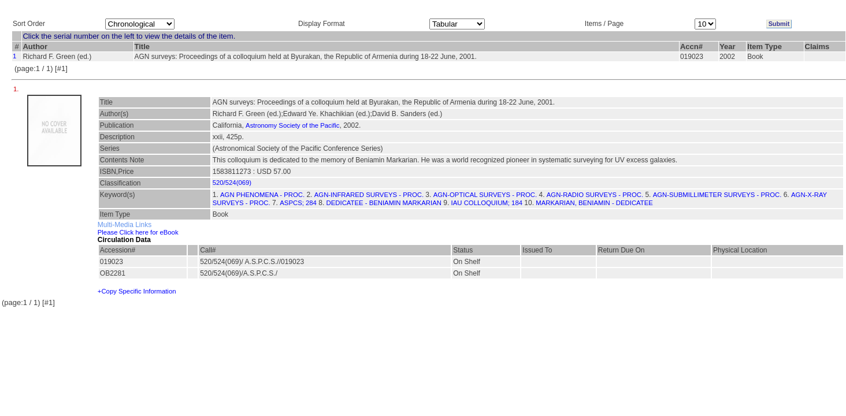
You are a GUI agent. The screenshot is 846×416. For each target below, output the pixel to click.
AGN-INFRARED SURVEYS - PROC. (369, 194)
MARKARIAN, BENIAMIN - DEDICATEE (594, 202)
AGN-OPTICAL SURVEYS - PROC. (485, 194)
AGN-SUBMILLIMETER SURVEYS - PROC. (717, 194)
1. (17, 89)
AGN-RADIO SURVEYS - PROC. (595, 194)
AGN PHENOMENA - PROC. (262, 194)
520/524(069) (232, 182)
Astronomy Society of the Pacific (292, 125)
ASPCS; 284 (298, 202)
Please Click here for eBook (138, 232)
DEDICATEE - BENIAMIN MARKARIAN (383, 202)
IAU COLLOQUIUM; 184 (486, 202)
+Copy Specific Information (137, 291)
